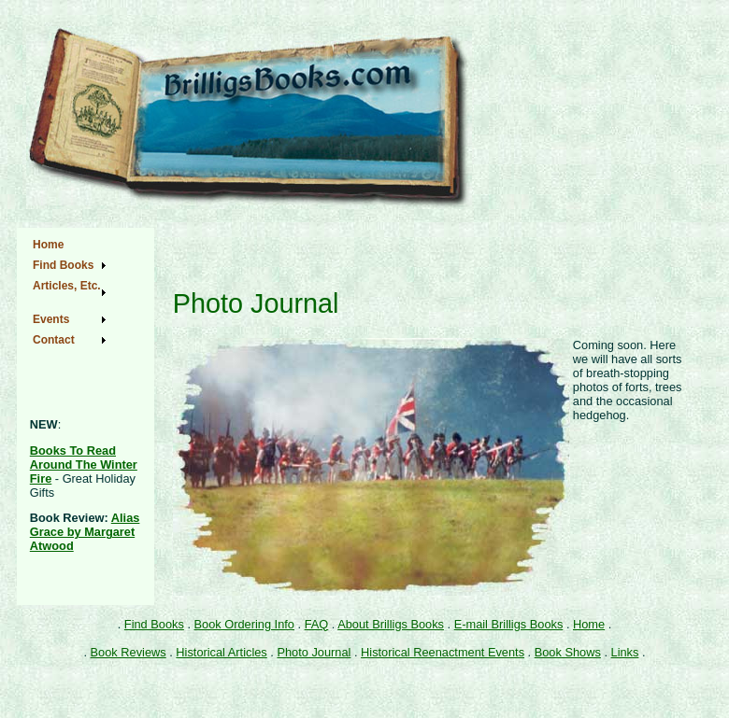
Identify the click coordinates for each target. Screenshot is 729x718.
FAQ (317, 624)
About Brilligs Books (390, 624)
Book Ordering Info (244, 624)
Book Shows (568, 652)
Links (625, 652)
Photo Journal (313, 652)
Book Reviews (128, 652)
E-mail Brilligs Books (509, 624)
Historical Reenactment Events (442, 652)
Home (589, 624)
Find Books (154, 624)
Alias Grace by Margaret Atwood (85, 532)
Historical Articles (221, 652)
